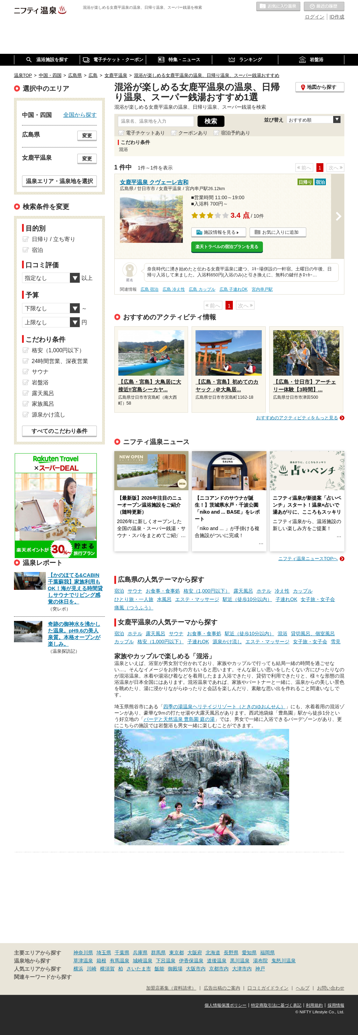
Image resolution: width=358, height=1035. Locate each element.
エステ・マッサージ (197, 599)
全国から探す (80, 114)
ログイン (314, 17)
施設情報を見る (220, 232)
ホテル (264, 591)
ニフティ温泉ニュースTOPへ (308, 558)
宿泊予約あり (235, 133)
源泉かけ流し (227, 641)
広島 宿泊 (149, 289)
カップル (303, 591)
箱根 (101, 960)
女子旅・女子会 (318, 599)
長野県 (231, 952)
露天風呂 (243, 591)
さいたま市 (139, 968)
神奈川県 (83, 952)
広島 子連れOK (234, 289)
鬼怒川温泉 (283, 960)
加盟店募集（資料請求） (171, 988)
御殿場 (175, 968)
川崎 (91, 968)
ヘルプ (302, 988)
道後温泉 (217, 960)
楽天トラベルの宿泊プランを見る (226, 246)
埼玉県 (103, 952)
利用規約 (314, 1005)
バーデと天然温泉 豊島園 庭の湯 (179, 719)
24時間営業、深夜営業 (60, 361)
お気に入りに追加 (280, 232)
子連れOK (286, 599)
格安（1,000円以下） (207, 591)
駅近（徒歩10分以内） (247, 599)
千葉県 (122, 952)
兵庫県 (140, 952)
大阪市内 (196, 968)
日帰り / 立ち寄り (54, 239)
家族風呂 (43, 404)
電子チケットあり (145, 133)
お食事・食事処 (163, 591)
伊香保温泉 (191, 960)
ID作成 (337, 17)
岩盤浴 (40, 382)
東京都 (176, 952)
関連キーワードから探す (43, 977)
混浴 (282, 633)
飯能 (159, 968)
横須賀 (107, 968)
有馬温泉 (119, 960)
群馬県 (158, 952)
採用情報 (336, 1005)
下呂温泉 (166, 960)
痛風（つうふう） (133, 607)
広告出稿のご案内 (222, 988)
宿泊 (119, 591)
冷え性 (282, 591)
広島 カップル (202, 289)
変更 (87, 135)
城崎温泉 (142, 960)
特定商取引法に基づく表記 (276, 1005)
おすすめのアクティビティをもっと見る (297, 417)
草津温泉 (83, 960)
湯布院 (260, 960)
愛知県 (249, 952)
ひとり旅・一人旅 (133, 599)
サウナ (135, 591)
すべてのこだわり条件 (59, 431)
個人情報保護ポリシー (225, 1005)
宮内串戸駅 (262, 289)
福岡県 (267, 952)
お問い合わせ (330, 988)
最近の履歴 (324, 7)
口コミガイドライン (268, 988)
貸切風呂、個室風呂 (313, 633)
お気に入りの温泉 (278, 7)
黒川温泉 (240, 960)
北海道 (213, 952)
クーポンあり (193, 133)
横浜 (78, 968)
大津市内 (242, 968)
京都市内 (219, 968)
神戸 (260, 968)
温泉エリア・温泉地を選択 (59, 181)
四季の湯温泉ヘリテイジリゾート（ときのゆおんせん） (224, 706)
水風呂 (164, 599)
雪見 (336, 641)
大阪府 (194, 952)
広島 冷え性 (174, 289)
